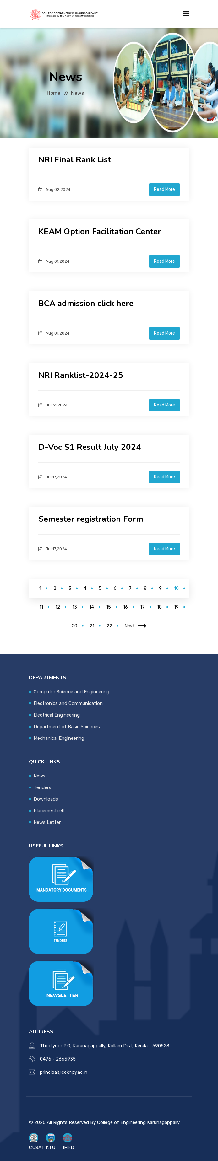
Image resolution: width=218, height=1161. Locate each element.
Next (135, 625)
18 (159, 607)
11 (41, 607)
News (40, 776)
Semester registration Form (90, 518)
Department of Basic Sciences (67, 726)
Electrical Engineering (57, 715)
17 (142, 607)
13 (74, 607)
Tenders (42, 787)
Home (53, 93)
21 (92, 626)
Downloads (46, 799)
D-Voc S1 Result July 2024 (89, 447)
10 (176, 588)
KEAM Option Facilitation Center (99, 231)
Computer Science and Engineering (71, 692)
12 (57, 607)
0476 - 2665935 (58, 1059)
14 (91, 607)
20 (74, 626)
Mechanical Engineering (59, 738)
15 (108, 607)
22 (109, 626)
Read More (164, 189)
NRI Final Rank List (74, 159)
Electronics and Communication (68, 703)
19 (176, 607)
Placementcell (49, 811)
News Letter (47, 822)
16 (125, 607)
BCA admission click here (86, 303)
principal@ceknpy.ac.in (63, 1072)
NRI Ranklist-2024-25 (80, 375)
